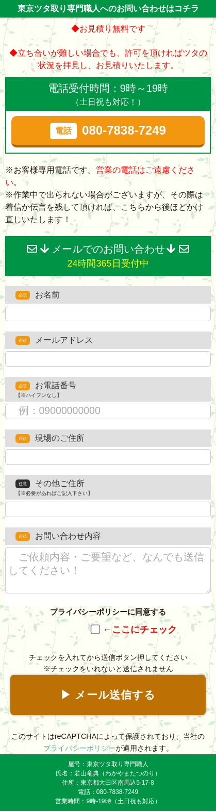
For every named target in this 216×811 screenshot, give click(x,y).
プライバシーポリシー (79, 748)
